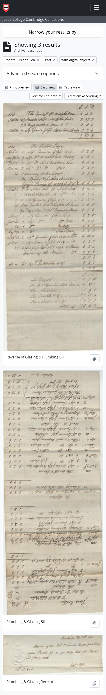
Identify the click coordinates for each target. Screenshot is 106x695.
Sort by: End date (44, 96)
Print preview (17, 87)
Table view (69, 87)
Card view (45, 87)
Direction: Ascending (82, 96)
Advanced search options (33, 73)
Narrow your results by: (53, 32)
